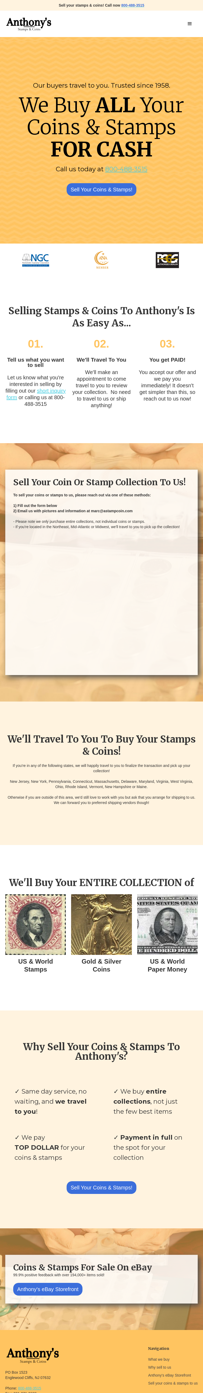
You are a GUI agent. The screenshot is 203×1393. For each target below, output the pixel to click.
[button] (190, 24)
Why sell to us (159, 1367)
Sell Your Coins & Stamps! (101, 189)
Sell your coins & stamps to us (173, 1383)
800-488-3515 (126, 169)
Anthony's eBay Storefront (48, 1289)
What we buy (158, 1359)
